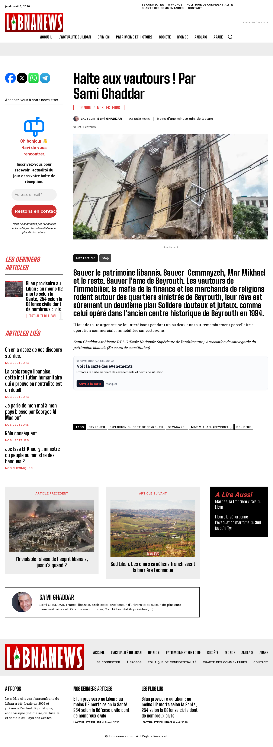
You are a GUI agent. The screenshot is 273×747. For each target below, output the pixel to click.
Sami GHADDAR (109, 119)
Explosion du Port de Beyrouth (136, 427)
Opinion (84, 107)
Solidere (243, 427)
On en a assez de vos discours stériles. (33, 353)
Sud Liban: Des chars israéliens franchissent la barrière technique (153, 567)
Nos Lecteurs (17, 362)
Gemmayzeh (177, 427)
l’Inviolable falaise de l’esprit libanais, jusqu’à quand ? (52, 562)
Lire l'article (85, 258)
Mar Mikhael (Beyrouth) (211, 427)
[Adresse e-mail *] (34, 195)
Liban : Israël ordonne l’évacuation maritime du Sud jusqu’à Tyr (238, 522)
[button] (230, 37)
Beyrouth (97, 427)
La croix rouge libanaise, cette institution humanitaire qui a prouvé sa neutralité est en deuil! (33, 380)
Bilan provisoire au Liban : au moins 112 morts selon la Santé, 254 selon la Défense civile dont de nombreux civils (44, 296)
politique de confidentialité (34, 228)
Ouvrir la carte (90, 384)
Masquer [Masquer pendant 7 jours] (111, 384)
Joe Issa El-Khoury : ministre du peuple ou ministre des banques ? (32, 455)
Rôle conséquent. (22, 433)
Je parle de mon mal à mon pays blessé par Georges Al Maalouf (31, 411)
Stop (105, 258)
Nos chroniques (19, 468)
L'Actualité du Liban (42, 316)
